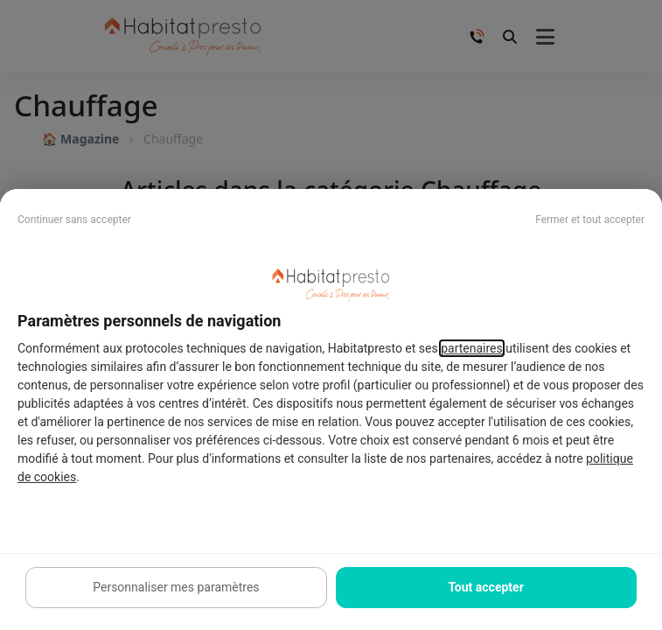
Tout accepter (485, 587)
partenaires (472, 348)
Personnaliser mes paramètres (176, 587)
